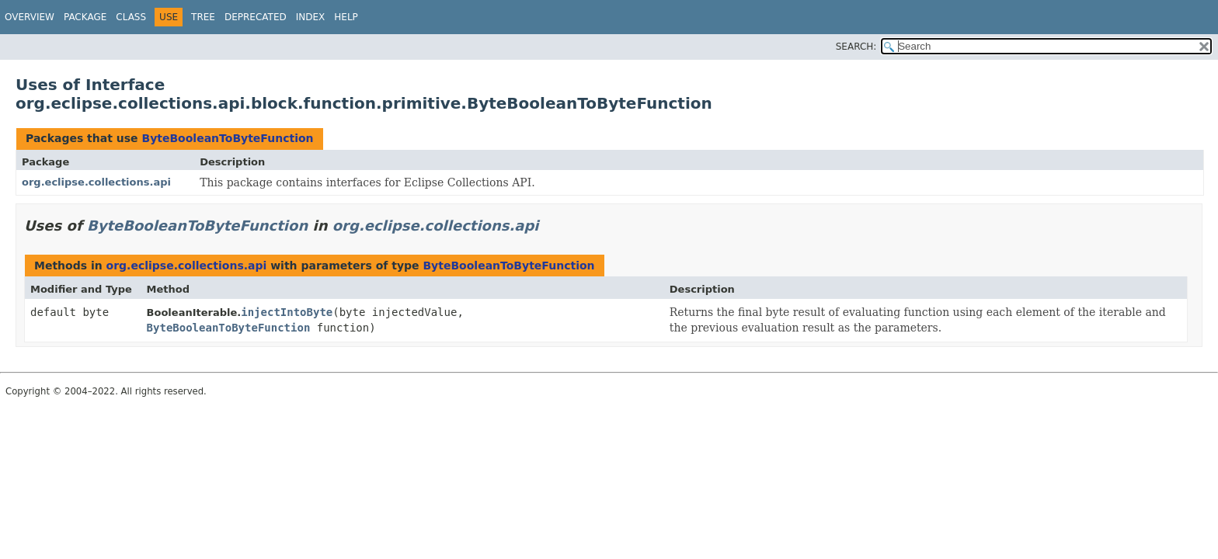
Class (131, 17)
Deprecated (255, 17)
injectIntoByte (286, 312)
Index (310, 17)
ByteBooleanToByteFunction (227, 138)
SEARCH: (856, 46)
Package (85, 17)
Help (346, 17)
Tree (203, 17)
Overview (29, 17)
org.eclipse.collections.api (96, 182)
